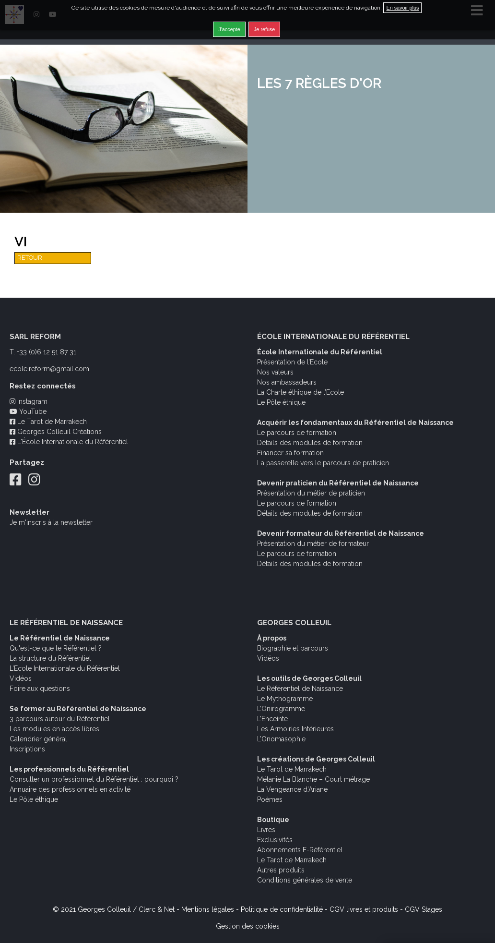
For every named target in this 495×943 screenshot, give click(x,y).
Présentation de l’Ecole (292, 362)
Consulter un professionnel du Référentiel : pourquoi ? (94, 779)
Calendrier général (38, 739)
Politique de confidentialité (282, 909)
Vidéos (21, 678)
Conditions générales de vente (304, 880)
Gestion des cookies (248, 926)
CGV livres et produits (364, 909)
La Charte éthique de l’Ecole (300, 392)
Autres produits (281, 870)
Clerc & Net (157, 909)
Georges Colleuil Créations (56, 431)
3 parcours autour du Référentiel (60, 719)
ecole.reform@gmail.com (49, 369)
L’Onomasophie (281, 739)
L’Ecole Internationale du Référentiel (65, 668)
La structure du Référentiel (50, 658)
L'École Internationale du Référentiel (69, 442)
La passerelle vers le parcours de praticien (323, 463)
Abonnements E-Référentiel (299, 850)
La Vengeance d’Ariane (292, 789)
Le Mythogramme (285, 698)
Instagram (28, 401)
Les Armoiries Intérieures (295, 729)
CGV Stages (423, 909)
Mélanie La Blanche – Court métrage (313, 779)
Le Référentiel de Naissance (300, 688)
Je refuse (264, 29)
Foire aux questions (40, 688)
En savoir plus (402, 8)
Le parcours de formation (296, 432)
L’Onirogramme (281, 709)
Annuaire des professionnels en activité (70, 789)
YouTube (28, 411)
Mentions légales (207, 909)
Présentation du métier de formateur (313, 543)
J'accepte (229, 29)
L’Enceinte (272, 719)
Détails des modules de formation (310, 443)
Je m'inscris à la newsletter (51, 522)
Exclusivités (275, 840)
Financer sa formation (290, 453)
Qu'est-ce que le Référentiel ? (56, 648)
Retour (29, 257)
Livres (266, 830)
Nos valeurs (275, 372)
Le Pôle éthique (281, 402)
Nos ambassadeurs (287, 382)
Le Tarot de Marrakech (48, 421)
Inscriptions (27, 749)
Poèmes (270, 799)
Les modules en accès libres (54, 729)
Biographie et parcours (292, 648)
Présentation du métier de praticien (311, 493)
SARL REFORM (35, 336)
